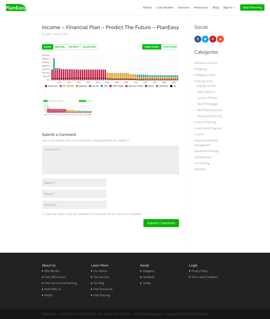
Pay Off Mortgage (207, 104)
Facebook (148, 277)
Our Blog (99, 283)
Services (184, 7)
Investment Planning (206, 151)
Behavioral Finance (205, 63)
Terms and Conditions (204, 277)
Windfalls (200, 169)
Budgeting (200, 69)
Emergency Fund (204, 75)
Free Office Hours (55, 277)
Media (48, 295)
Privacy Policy (199, 271)
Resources (201, 7)
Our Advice (100, 271)
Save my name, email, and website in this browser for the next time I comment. (94, 214)
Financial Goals (203, 81)
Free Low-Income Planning (60, 283)
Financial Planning (205, 122)
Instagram (148, 271)
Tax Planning (202, 163)
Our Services (101, 277)
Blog (216, 7)
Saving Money (202, 157)
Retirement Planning (209, 116)
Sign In (227, 7)
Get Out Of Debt (207, 98)
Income (199, 134)
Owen (48, 34)
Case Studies (165, 7)
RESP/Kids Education (209, 110)
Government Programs (208, 128)
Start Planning (102, 295)
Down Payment (206, 92)
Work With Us (52, 289)
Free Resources (103, 289)
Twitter (147, 283)
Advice (147, 7)
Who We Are (52, 271)
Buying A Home (206, 86)
